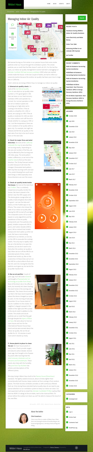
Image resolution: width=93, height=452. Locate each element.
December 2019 (73, 127)
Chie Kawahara (36, 416)
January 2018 (72, 153)
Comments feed (73, 423)
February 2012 (73, 317)
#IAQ (42, 404)
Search (82, 18)
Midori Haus (14, 5)
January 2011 (72, 370)
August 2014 (72, 233)
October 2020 (73, 116)
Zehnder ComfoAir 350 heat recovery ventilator (24, 72)
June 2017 (72, 174)
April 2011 (72, 360)
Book (70, 4)
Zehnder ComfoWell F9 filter (42, 391)
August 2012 (72, 301)
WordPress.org (73, 428)
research (28, 277)
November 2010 (73, 381)
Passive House (41, 377)
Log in (70, 412)
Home (64, 4)
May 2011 (71, 354)
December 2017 (73, 159)
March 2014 (72, 248)
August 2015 (72, 206)
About (84, 4)
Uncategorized (25, 12)
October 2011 (73, 333)
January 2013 (72, 280)
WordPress (26, 449)
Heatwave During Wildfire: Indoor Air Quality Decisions (75, 32)
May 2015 (71, 217)
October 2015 (73, 196)
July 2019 (71, 132)
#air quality (33, 404)
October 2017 (73, 164)
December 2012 (73, 286)
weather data (12, 160)
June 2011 (72, 349)
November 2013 (73, 259)
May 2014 (71, 243)
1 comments (12, 28)
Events (77, 4)
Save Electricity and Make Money (74, 39)
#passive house (49, 404)
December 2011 (73, 328)
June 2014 (72, 238)
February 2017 (73, 185)
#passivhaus (57, 404)
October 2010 (73, 386)
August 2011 (72, 338)
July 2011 (71, 344)
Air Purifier (69, 55)
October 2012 (73, 296)
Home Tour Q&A (71, 44)
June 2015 (72, 211)
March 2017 (72, 180)
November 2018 (73, 143)
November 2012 (73, 291)
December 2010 (73, 376)
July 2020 (71, 121)
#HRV (38, 404)
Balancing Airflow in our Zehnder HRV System (74, 50)
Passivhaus (50, 377)
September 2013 (73, 264)
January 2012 (72, 323)
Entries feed (72, 417)
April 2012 (72, 307)
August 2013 (72, 270)
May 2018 (71, 148)
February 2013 (73, 275)
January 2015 (72, 227)
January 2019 (72, 137)
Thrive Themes (54, 448)
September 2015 (73, 201)
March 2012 (72, 312)
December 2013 (73, 254)
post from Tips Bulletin (19, 366)
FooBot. (14, 188)
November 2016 (73, 190)
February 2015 (73, 222)
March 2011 (72, 365)
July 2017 (71, 169)
